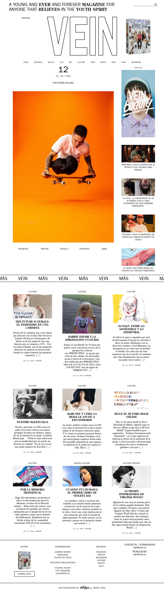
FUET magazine (62, 571)
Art (70, 62)
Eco (61, 62)
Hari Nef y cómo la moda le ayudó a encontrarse (82, 417)
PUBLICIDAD (62, 555)
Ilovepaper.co (63, 574)
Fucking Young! (63, 568)
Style (25, 62)
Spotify (101, 563)
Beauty (51, 62)
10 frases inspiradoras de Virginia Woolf (131, 494)
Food (93, 62)
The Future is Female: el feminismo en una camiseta (32, 325)
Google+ (4, 592)
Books (77, 463)
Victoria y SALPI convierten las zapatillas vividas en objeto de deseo (138, 237)
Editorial (38, 62)
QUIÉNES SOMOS (63, 552)
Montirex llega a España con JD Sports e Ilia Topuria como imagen (138, 167)
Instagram (136, 62)
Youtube (101, 561)
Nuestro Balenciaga (32, 422)
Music (103, 62)
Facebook (101, 552)
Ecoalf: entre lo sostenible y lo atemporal (131, 329)
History (136, 463)
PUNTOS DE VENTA (62, 558)
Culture (81, 62)
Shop (123, 62)
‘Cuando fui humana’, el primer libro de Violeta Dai (82, 493)
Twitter (101, 555)
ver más (39, 361)
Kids (114, 62)
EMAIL (104, 249)
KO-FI (101, 566)
